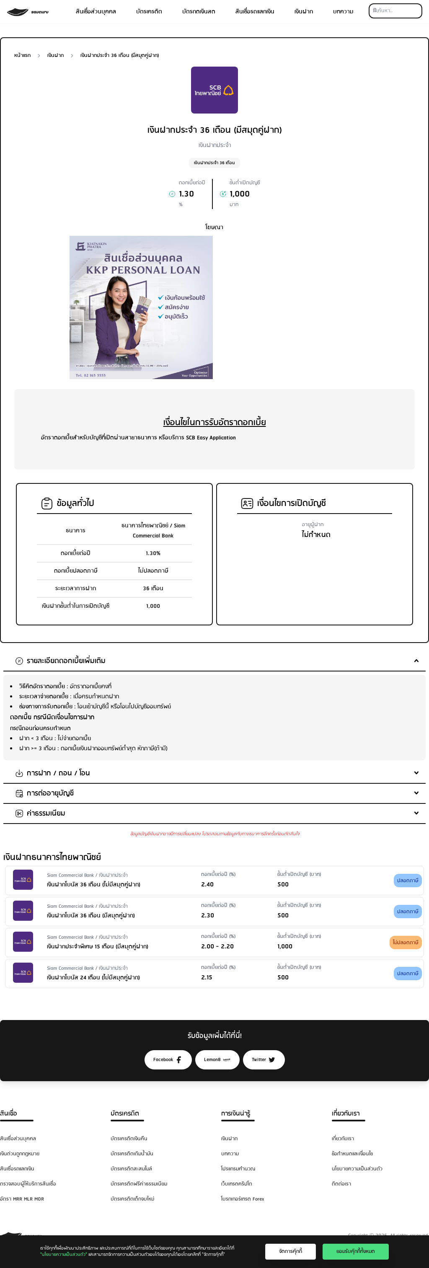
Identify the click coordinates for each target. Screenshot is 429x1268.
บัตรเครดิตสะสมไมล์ (131, 1169)
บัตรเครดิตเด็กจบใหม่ (132, 1199)
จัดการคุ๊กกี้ (290, 1251)
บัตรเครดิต (149, 12)
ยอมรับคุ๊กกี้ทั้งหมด (355, 1251)
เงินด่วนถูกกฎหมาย (19, 1153)
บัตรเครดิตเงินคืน (129, 1138)
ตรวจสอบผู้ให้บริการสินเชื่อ (28, 1184)
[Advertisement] (287, 294)
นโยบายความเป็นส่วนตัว (357, 1169)
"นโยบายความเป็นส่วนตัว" (63, 1254)
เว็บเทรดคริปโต (236, 1184)
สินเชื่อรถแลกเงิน (254, 12)
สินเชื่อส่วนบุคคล (96, 12)
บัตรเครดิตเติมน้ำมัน (132, 1153)
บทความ (343, 12)
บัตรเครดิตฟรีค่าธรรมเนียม (139, 1184)
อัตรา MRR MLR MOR (22, 1199)
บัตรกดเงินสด (198, 12)
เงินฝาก (304, 12)
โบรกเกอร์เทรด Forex (242, 1199)
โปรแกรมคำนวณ (238, 1169)
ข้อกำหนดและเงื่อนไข (352, 1153)
